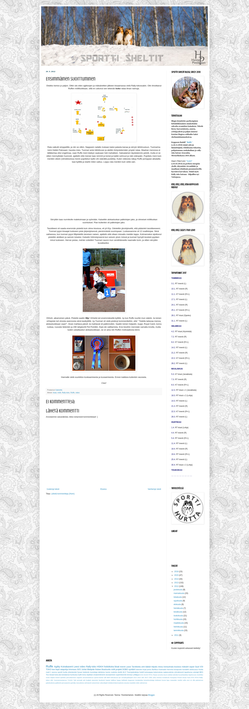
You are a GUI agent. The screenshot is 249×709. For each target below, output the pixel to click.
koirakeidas (139, 680)
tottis (137, 683)
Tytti (74, 680)
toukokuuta (178, 616)
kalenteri (139, 669)
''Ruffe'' (189, 142)
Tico (47, 675)
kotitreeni (158, 680)
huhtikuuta (178, 619)
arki (84, 680)
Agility (57, 666)
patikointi (58, 683)
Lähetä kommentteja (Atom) (62, 494)
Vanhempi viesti (154, 489)
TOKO (48, 669)
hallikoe (113, 680)
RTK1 (151, 675)
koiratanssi (66, 675)
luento (108, 672)
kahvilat (175, 675)
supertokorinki (121, 675)
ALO (124, 672)
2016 (176, 571)
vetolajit (196, 672)
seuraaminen (110, 675)
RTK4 (197, 677)
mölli (59, 393)
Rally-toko (66, 393)
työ (120, 677)
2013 (176, 583)
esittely (170, 675)
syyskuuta (178, 601)
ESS (141, 675)
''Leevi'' (189, 161)
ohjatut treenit (55, 677)
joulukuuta (178, 590)
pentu (149, 669)
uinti (143, 667)
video (78, 393)
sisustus (127, 683)
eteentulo (95, 680)
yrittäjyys (136, 675)
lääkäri (148, 667)
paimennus (199, 680)
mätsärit (185, 667)
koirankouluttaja (149, 680)
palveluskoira (50, 683)
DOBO (125, 669)
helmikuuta (178, 627)
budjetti (88, 680)
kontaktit (185, 669)
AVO (79, 669)
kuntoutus (74, 675)
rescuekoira (80, 683)
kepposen (131, 680)
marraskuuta (179, 593)
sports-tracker (99, 677)
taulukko (133, 683)
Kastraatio (162, 669)
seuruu (54, 672)
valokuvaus (193, 669)
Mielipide (91, 669)
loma (84, 675)
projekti (119, 669)
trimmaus (72, 669)
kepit (57, 669)
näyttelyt (89, 675)
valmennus (143, 683)
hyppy (119, 680)
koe (53, 669)
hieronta (170, 669)
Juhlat (84, 669)
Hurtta (201, 669)
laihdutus (101, 672)
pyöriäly (73, 683)
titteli (108, 677)
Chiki (150, 677)
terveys (130, 675)
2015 (176, 575)
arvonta (160, 675)
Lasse (128, 667)
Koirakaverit (67, 666)
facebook (102, 680)
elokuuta (177, 604)
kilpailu (155, 667)
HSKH (100, 666)
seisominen (96, 683)
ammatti (79, 680)
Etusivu (103, 489)
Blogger (151, 695)
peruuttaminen (71, 677)
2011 (176, 635)
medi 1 (48, 672)
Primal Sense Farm (184, 677)
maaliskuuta (179, 623)
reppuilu (79, 677)
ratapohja (64, 669)
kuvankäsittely (183, 675)
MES (201, 672)
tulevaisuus (114, 677)
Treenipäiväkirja (133, 672)
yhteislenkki (72, 672)
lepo (168, 680)
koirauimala (168, 667)
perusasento (66, 683)
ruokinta (114, 672)
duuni (165, 675)
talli (105, 677)
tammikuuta (179, 630)
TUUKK (70, 680)
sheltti (120, 672)
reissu (160, 667)
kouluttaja (94, 672)
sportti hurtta (62, 672)
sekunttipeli (104, 683)
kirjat (145, 669)
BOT (146, 677)
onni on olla (191, 680)
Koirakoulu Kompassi (169, 677)
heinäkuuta (178, 608)
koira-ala (57, 675)
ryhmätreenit (179, 672)
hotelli (141, 672)
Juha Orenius (157, 677)
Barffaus (155, 669)
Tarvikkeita (136, 667)
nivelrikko (200, 675)
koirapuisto (178, 669)
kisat (55, 393)
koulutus (177, 667)
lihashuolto (106, 669)
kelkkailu (124, 680)
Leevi (76, 666)
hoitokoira (109, 666)
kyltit (80, 675)
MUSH (146, 675)
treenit (122, 667)
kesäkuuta (178, 612)
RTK (192, 677)
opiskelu (63, 677)
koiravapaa (149, 672)
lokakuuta (178, 597)
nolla (184, 680)
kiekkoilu (86, 672)
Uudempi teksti (53, 489)
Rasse (155, 675)
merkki (180, 680)
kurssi (164, 680)
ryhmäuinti (87, 683)
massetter (173, 680)
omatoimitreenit (99, 675)
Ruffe (73, 393)
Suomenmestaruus (60, 680)
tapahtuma (188, 672)
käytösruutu (192, 675)
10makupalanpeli (127, 677)
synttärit (132, 669)
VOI (201, 667)
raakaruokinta (168, 672)
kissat (52, 675)
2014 (176, 579)
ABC (143, 677)
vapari (191, 667)
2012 (176, 586)
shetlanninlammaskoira (116, 683)
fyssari (79, 672)
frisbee (98, 669)
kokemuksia (157, 672)
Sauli (197, 667)
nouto (48, 677)
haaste (108, 680)
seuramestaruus (88, 677)
